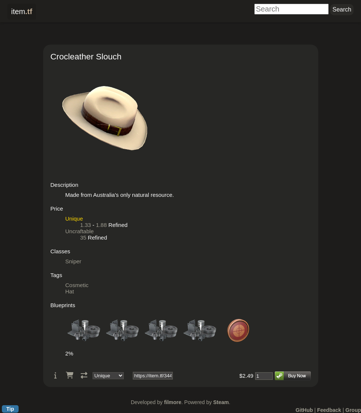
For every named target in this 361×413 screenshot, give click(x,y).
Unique (74, 218)
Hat (69, 291)
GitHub (304, 410)
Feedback (329, 410)
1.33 (85, 225)
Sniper (73, 261)
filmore (172, 402)
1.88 (101, 225)
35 (83, 237)
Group (353, 410)
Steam (221, 402)
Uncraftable (79, 231)
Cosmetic (77, 285)
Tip (10, 409)
